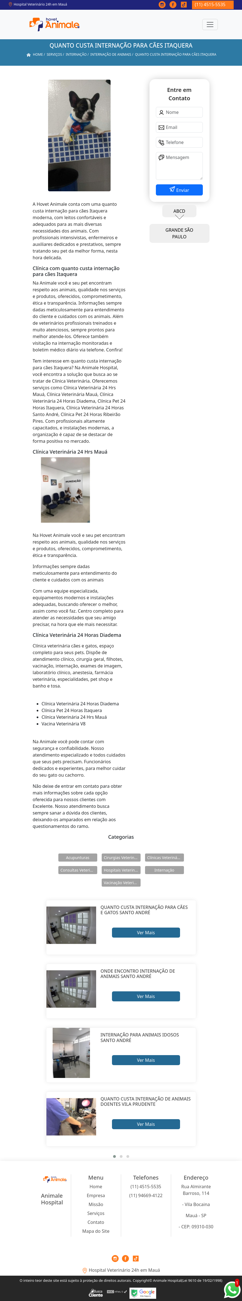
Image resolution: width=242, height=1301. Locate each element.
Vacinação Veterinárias (122, 882)
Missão (96, 1204)
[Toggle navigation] (210, 24)
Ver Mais (146, 933)
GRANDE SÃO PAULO (179, 233)
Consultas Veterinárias (79, 870)
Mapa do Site (95, 1231)
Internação (164, 870)
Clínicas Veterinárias (165, 857)
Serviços (95, 1213)
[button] (114, 1156)
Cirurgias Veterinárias (122, 857)
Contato (96, 1222)
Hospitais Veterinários (122, 870)
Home (95, 1186)
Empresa (96, 1195)
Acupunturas (77, 857)
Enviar (182, 190)
